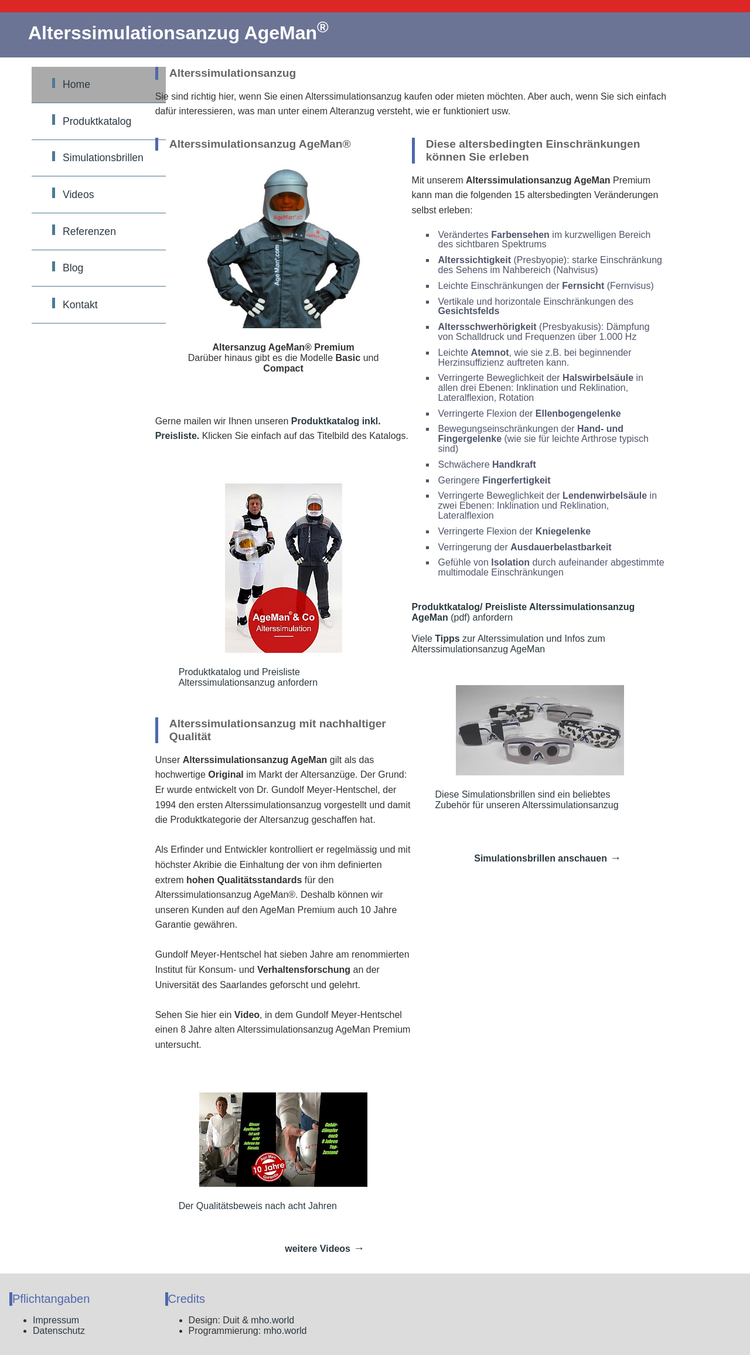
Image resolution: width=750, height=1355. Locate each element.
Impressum (56, 1320)
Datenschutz (59, 1331)
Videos (78, 194)
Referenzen (89, 231)
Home (76, 84)
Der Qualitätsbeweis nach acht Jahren (273, 1151)
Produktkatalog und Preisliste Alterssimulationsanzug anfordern (260, 585)
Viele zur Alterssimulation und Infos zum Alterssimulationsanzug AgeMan (508, 644)
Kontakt (80, 305)
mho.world (272, 1320)
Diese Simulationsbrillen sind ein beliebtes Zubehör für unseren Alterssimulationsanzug (529, 747)
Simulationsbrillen (103, 158)
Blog (73, 268)
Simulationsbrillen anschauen (540, 858)
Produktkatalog (97, 121)
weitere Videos (317, 1249)
